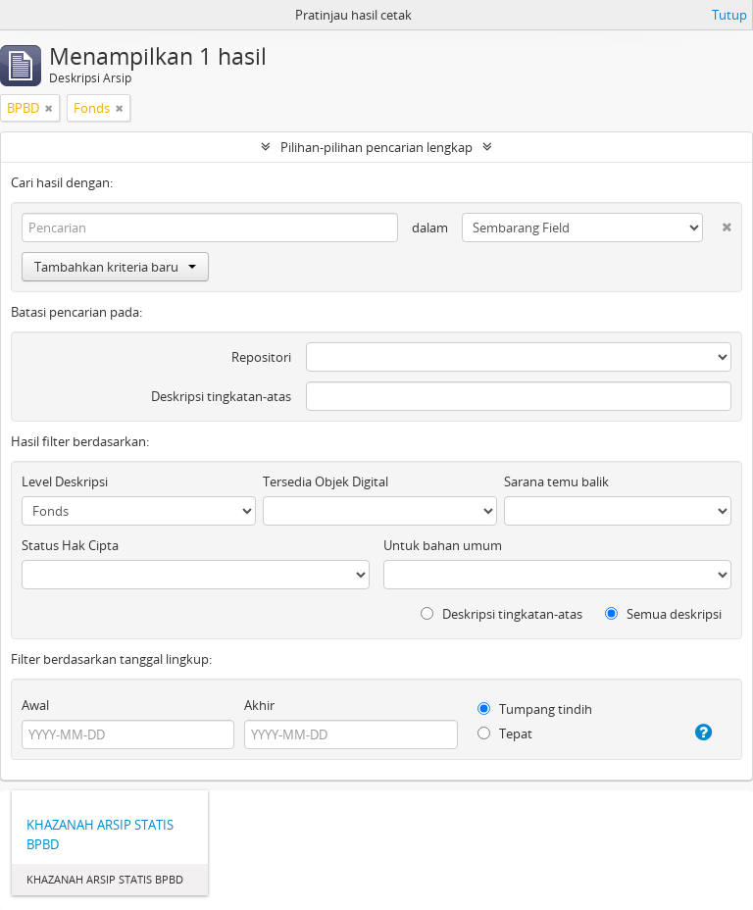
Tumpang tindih (534, 709)
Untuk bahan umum (442, 545)
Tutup (729, 15)
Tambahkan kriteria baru (115, 267)
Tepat (504, 733)
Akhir (259, 705)
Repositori (261, 357)
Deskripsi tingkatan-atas (221, 396)
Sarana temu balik (556, 481)
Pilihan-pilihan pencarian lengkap (376, 147)
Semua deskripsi (663, 614)
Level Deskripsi (65, 481)
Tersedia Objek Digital (325, 481)
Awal (35, 705)
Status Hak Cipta (70, 545)
